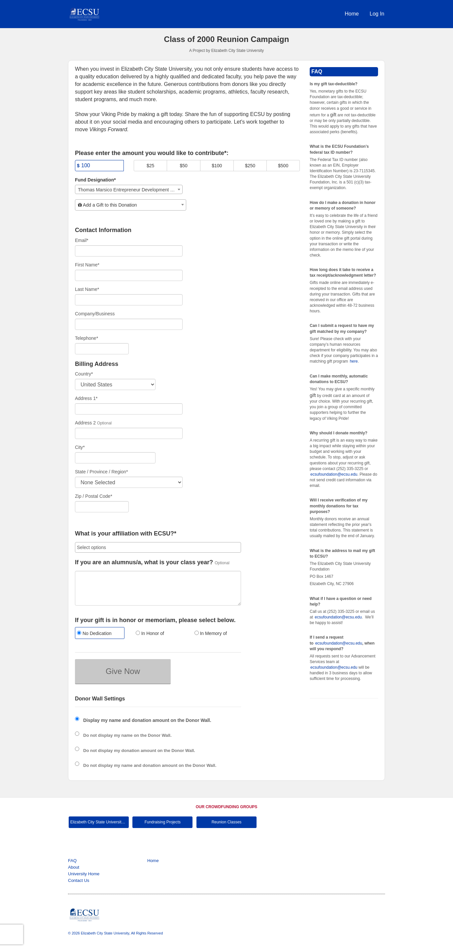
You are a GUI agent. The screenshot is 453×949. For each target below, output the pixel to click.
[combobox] (129, 189)
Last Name (87, 289)
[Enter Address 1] (129, 409)
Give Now (123, 671)
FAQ (72, 860)
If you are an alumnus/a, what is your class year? (144, 562)
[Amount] (99, 165)
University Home (83, 873)
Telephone (86, 338)
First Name (87, 264)
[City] (115, 457)
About (73, 867)
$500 (283, 165)
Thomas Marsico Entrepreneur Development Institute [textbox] (130, 189)
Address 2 (85, 422)
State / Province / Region (101, 471)
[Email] (129, 251)
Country (84, 373)
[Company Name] (129, 324)
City (80, 447)
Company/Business (95, 313)
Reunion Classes (227, 822)
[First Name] (129, 275)
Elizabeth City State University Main (99, 822)
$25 (150, 165)
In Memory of (210, 633)
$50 (184, 165)
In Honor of (150, 633)
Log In (377, 14)
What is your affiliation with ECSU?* (125, 534)
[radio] (99, 634)
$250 (250, 165)
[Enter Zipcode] (102, 506)
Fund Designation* (95, 179)
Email (81, 240)
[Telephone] (102, 348)
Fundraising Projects (163, 822)
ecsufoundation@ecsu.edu (333, 474)
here (354, 361)
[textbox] (130, 205)
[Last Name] (129, 299)
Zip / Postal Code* (93, 496)
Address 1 (86, 398)
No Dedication (94, 633)
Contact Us (78, 880)
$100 (217, 165)
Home (352, 14)
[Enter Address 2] (129, 433)
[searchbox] (158, 547)
